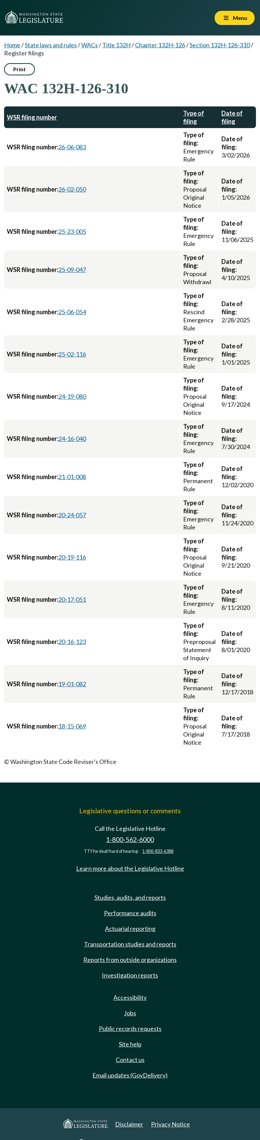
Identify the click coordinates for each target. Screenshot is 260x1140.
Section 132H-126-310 (220, 45)
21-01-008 (72, 476)
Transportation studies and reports (130, 944)
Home (12, 45)
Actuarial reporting (130, 928)
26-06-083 (72, 147)
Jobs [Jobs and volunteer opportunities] (130, 1013)
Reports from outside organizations (130, 959)
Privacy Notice (170, 1124)
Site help (130, 1044)
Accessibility (130, 997)
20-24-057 (72, 515)
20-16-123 (72, 641)
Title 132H (116, 45)
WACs (89, 45)
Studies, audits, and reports (130, 897)
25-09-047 (72, 269)
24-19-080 (72, 396)
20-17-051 (72, 599)
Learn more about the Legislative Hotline (130, 868)
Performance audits (130, 913)
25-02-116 (72, 354)
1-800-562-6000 (130, 839)
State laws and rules (51, 45)
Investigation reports (130, 975)
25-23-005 (72, 231)
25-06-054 (72, 312)
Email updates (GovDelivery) (130, 1075)
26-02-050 (72, 189)
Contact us (130, 1059)
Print (19, 69)
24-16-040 (72, 438)
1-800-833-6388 (157, 851)
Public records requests (130, 1028)
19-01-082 (72, 684)
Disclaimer (129, 1124)
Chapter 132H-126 (160, 45)
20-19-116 (72, 557)
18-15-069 (72, 726)
